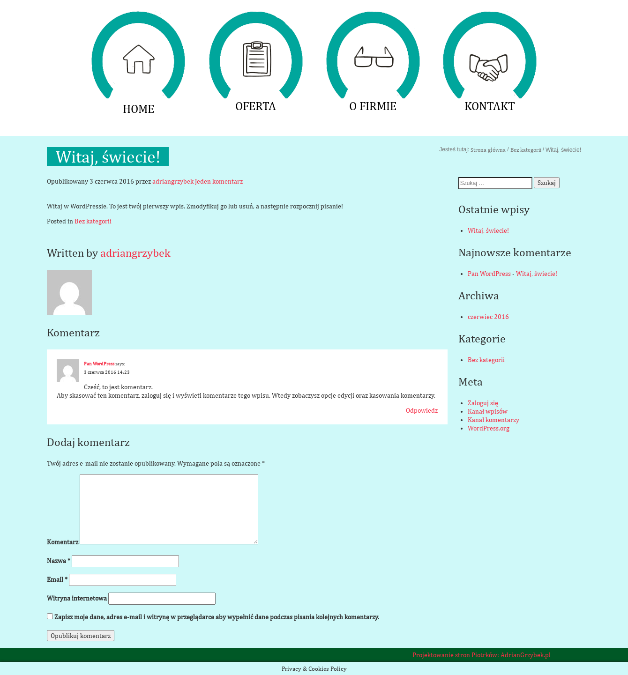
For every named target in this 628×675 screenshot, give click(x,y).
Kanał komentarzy (493, 419)
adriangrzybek (173, 181)
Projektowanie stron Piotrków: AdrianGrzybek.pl (481, 655)
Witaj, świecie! (488, 230)
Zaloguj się (483, 403)
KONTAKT (489, 16)
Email (57, 579)
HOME (138, 16)
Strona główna (488, 150)
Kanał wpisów (488, 411)
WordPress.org (488, 428)
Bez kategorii (525, 150)
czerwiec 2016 (488, 316)
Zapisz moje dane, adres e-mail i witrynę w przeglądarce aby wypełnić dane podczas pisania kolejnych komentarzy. (216, 617)
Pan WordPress (99, 363)
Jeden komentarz (219, 181)
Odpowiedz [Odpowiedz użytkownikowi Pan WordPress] (422, 410)
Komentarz (62, 542)
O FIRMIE (372, 16)
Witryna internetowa (77, 598)
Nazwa (58, 560)
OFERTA (255, 16)
